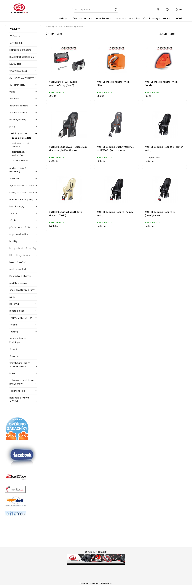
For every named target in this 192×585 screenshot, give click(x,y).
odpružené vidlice (18, 234)
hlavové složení (17, 262)
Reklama (14, 303)
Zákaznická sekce (80, 18)
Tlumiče (13, 331)
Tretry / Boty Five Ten (20, 317)
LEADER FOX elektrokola (21, 56)
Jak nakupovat (103, 18)
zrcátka (13, 324)
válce (12, 91)
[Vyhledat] (75, 10)
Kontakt (167, 18)
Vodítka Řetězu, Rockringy (17, 340)
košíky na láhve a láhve (21, 192)
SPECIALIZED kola (18, 70)
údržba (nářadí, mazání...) (17, 170)
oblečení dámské (18, 105)
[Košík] (178, 9)
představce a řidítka (20, 227)
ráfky (12, 296)
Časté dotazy (150, 18)
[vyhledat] (99, 10)
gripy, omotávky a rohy (21, 289)
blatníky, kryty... (17, 206)
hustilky (13, 241)
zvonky (13, 213)
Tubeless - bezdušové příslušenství (21, 382)
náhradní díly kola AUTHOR (19, 399)
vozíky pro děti (20, 160)
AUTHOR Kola (16, 43)
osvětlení (14, 178)
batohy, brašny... (18, 119)
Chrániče (14, 356)
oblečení (14, 98)
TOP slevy (14, 36)
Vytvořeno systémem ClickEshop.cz (96, 583)
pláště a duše (16, 310)
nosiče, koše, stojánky (21, 199)
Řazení (13, 349)
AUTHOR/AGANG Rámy (21, 77)
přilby (12, 126)
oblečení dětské (18, 112)
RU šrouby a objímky (20, 276)
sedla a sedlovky (18, 269)
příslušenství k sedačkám (19, 153)
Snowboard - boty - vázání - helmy (20, 364)
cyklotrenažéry (17, 84)
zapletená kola (17, 390)
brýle (12, 373)
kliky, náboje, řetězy (19, 255)
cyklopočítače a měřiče (22, 185)
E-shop (63, 18)
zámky (12, 220)
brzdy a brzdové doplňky (22, 248)
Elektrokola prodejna (20, 49)
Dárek (179, 18)
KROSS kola (15, 63)
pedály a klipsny (18, 283)
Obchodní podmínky (127, 18)
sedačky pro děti (18, 133)
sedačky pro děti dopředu (21, 145)
